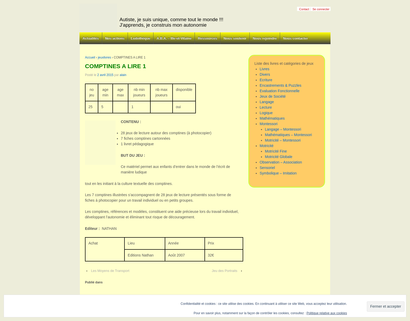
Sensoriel (267, 168)
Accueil (90, 57)
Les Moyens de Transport (110, 271)
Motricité (267, 146)
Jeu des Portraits (224, 271)
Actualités (91, 38)
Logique (266, 113)
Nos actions (114, 38)
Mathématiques (272, 118)
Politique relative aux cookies (326, 313)
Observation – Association (281, 162)
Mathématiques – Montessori (288, 135)
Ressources (207, 38)
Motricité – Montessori (283, 140)
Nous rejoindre (265, 38)
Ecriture (266, 80)
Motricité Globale (278, 157)
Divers (265, 74)
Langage (267, 102)
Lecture (266, 107)
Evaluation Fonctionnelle (280, 91)
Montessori (268, 124)
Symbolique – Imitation (278, 173)
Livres (264, 69)
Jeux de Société (273, 96)
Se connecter (320, 9)
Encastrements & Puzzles (280, 85)
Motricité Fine (276, 151)
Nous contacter (295, 38)
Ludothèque (140, 38)
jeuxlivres (104, 57)
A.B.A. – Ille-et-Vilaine (174, 38)
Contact (304, 9)
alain (123, 75)
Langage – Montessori (283, 129)
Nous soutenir (235, 38)
